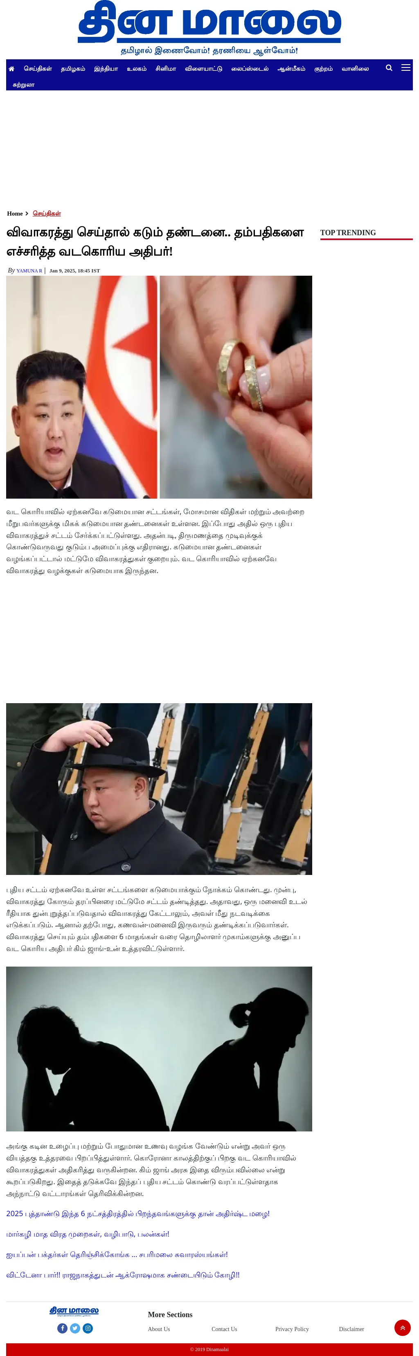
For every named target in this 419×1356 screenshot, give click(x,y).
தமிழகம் (73, 68)
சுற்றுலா (23, 84)
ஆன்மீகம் (291, 68)
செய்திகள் (38, 68)
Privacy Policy (292, 1329)
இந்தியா (106, 68)
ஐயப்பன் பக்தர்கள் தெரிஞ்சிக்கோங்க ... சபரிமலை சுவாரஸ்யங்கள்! (117, 1254)
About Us (159, 1329)
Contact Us (224, 1329)
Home (15, 213)
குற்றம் (323, 68)
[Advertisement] (209, 147)
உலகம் (136, 68)
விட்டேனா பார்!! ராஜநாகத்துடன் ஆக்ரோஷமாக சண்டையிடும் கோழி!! (122, 1275)
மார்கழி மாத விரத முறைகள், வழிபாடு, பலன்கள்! (87, 1234)
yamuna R (29, 271)
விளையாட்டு (203, 68)
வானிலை (355, 68)
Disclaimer (351, 1329)
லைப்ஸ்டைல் (249, 68)
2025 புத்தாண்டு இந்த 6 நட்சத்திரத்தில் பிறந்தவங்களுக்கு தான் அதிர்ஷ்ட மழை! (138, 1213)
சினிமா (165, 68)
